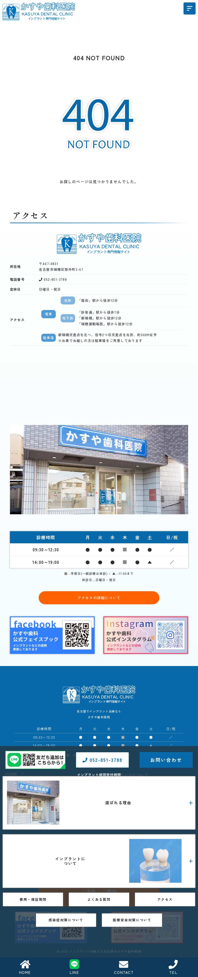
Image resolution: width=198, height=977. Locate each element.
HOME (25, 967)
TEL (173, 967)
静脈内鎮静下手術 (129, 792)
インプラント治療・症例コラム (140, 817)
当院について (24, 811)
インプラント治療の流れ (134, 801)
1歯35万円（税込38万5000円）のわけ (43, 794)
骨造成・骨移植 (25, 828)
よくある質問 (119, 838)
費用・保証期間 (121, 827)
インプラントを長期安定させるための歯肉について (55, 836)
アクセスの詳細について (99, 597)
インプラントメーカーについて (140, 809)
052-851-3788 (102, 852)
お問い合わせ (166, 852)
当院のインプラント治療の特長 (38, 820)
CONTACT (124, 967)
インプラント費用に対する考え (38, 803)
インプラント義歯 (129, 784)
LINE (74, 967)
